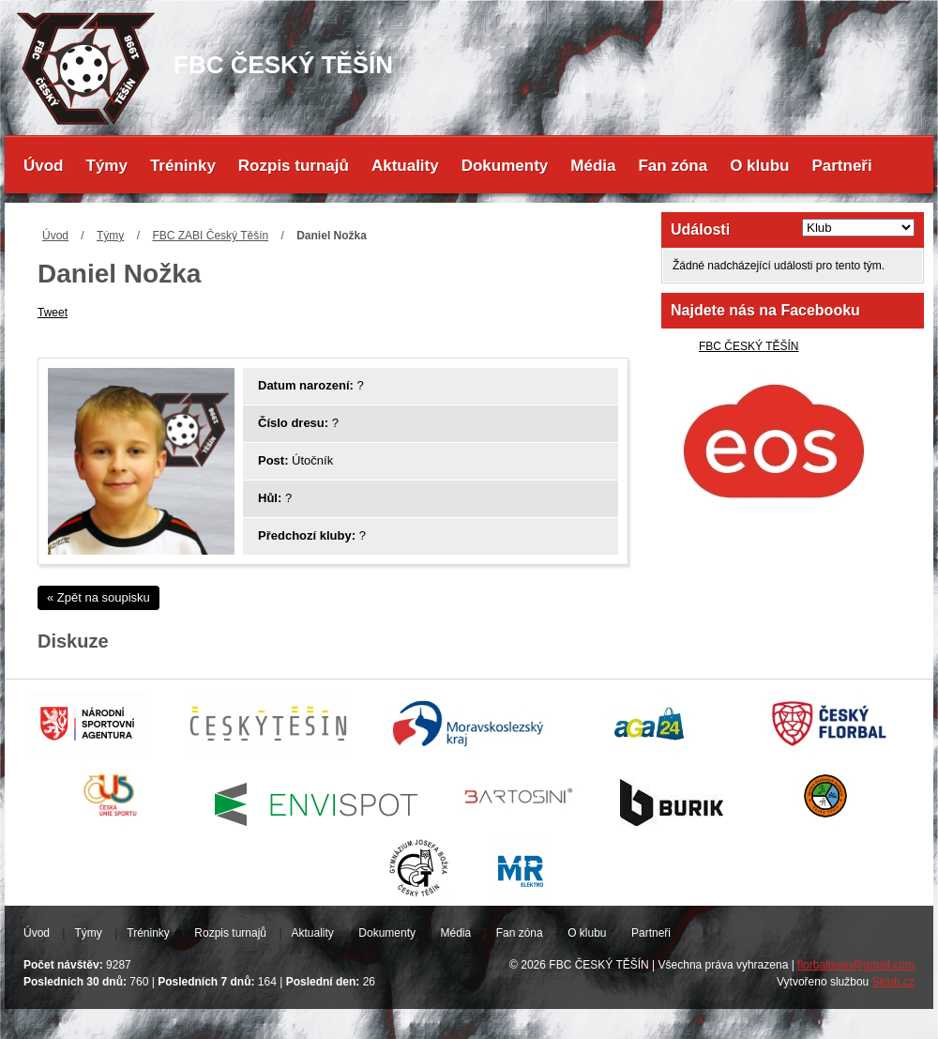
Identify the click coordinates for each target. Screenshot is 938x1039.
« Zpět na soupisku (98, 597)
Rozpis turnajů (293, 166)
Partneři (841, 166)
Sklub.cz (893, 981)
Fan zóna (672, 166)
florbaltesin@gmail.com (856, 964)
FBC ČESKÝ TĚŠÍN (748, 346)
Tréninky (183, 166)
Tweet (53, 312)
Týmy (107, 166)
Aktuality (405, 166)
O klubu (759, 166)
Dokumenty (505, 166)
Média (592, 166)
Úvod (43, 166)
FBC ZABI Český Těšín (210, 235)
